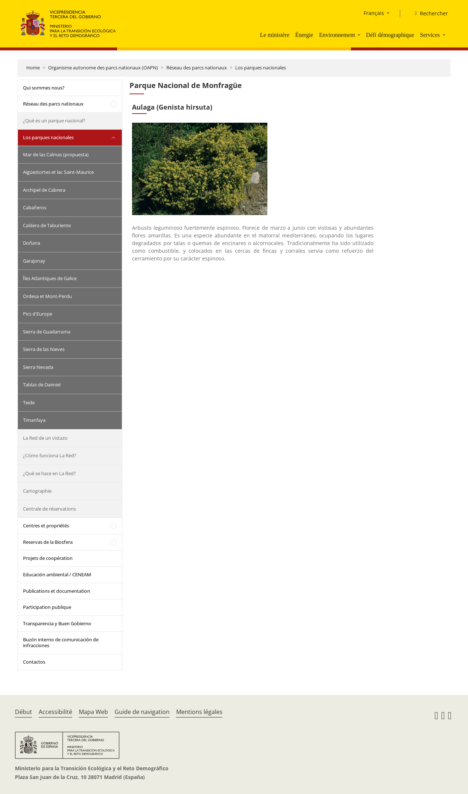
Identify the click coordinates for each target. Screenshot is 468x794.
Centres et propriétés (46, 525)
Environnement (337, 35)
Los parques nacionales (260, 67)
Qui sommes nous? (44, 87)
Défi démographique (390, 35)
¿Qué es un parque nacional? (54, 120)
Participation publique (47, 607)
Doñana (31, 243)
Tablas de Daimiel (42, 384)
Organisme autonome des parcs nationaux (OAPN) (103, 67)
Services (430, 35)
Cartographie (37, 491)
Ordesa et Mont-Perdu (47, 296)
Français (374, 12)
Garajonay (34, 260)
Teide (29, 402)
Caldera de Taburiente (47, 225)
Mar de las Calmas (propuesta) (56, 154)
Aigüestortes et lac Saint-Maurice (58, 172)
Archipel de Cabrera (44, 190)
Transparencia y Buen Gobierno (57, 623)
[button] (359, 34)
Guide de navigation (142, 712)
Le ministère (274, 35)
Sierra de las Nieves (44, 349)
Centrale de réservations (49, 508)
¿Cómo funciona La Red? (49, 455)
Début (23, 712)
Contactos (34, 662)
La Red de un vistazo (45, 438)
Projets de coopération (48, 558)
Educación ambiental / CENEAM (57, 574)
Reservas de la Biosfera (48, 542)
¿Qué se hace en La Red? (49, 473)
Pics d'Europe (37, 313)
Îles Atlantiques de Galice (50, 278)
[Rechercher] (428, 13)
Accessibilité (55, 712)
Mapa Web (93, 712)
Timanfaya (34, 420)
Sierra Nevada (38, 367)
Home (33, 67)
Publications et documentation (56, 591)
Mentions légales (199, 712)
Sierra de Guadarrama (46, 331)
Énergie (304, 35)
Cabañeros (34, 207)
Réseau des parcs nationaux (196, 67)
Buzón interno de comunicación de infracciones (60, 642)
